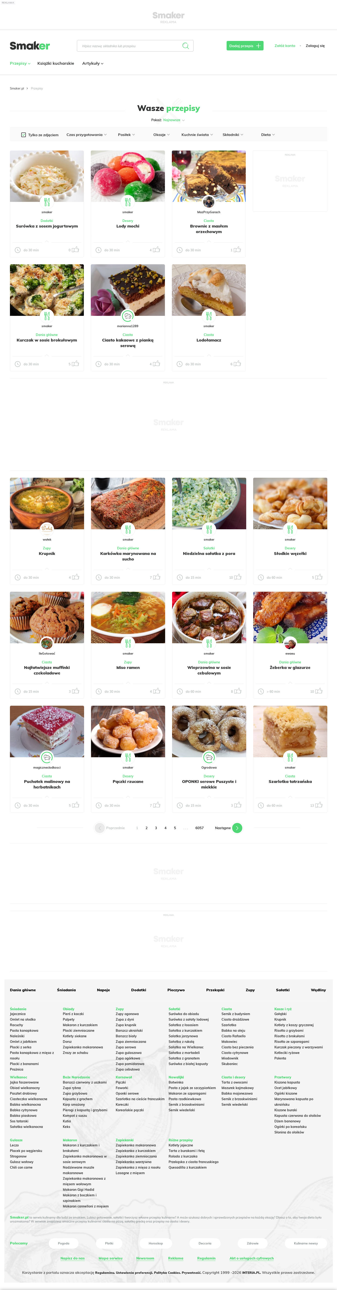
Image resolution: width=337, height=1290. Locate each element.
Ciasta (209, 221)
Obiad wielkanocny (25, 1086)
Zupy (47, 548)
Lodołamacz (208, 340)
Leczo (14, 1144)
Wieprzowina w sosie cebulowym (209, 670)
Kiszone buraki (285, 1108)
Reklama (175, 1257)
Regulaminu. (96, 1270)
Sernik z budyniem (236, 1012)
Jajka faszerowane (24, 1081)
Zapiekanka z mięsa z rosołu (138, 1166)
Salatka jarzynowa (183, 1034)
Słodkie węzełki (290, 553)
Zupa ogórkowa (128, 1057)
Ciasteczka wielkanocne (28, 1097)
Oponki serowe (127, 1092)
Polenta (280, 1057)
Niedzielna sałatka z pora (209, 553)
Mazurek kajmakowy (238, 1086)
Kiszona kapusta (287, 1081)
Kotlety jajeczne (181, 1144)
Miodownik (230, 1057)
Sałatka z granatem (184, 1057)
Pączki (121, 1081)
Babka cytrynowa (23, 1108)
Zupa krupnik (126, 1023)
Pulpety (69, 1018)
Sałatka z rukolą (181, 1040)
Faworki (122, 1086)
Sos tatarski (19, 1120)
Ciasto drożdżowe (235, 1018)
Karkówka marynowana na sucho (128, 556)
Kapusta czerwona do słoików (297, 1114)
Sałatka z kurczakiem (185, 1029)
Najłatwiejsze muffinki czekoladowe (47, 670)
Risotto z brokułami (289, 1034)
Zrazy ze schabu (75, 1051)
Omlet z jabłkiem (23, 1040)
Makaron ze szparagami (187, 1092)
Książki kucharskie (55, 68)
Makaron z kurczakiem (80, 1023)
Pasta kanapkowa (24, 1029)
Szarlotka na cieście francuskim (140, 1097)
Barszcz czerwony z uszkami (85, 1081)
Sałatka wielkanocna (26, 1125)
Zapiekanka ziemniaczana (136, 1155)
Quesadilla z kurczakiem (188, 1166)
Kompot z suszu (75, 1114)
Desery (127, 221)
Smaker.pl (17, 88)
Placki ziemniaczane (78, 1029)
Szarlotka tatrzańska (290, 781)
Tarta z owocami (235, 1081)
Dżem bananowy (287, 1120)
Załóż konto (285, 50)
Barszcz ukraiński (129, 1029)
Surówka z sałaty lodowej (189, 1018)
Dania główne (47, 335)
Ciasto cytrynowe (235, 1051)
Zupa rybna (72, 1086)
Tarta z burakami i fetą (187, 1149)
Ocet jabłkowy (285, 1086)
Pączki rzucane (128, 781)
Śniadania (66, 990)
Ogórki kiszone (285, 1092)
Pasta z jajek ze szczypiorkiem (192, 1086)
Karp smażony (74, 1103)
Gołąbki (280, 1012)
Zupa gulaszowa (129, 1051)
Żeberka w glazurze (290, 667)
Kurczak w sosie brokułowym (46, 342)
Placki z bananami (24, 1062)
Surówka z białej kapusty (188, 1062)
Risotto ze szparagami (291, 1040)
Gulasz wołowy (21, 1160)
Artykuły (92, 68)
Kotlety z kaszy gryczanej (294, 1023)
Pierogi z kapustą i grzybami (85, 1108)
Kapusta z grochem (78, 1097)
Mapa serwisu (110, 1257)
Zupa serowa (126, 1046)
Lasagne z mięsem (130, 1171)
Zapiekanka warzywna (134, 1160)
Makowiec (229, 1040)
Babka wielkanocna (25, 1103)
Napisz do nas (72, 1257)
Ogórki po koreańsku (290, 1125)
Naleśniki (17, 1034)
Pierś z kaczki (73, 1012)
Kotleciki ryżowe (287, 1051)
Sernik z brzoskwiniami (186, 1103)
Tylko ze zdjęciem (43, 135)
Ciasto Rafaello (234, 1034)
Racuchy (16, 1023)
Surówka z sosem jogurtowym (46, 228)
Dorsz (67, 1040)
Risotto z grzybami (289, 1029)
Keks (66, 1125)
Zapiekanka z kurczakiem (136, 1149)
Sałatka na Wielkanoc (186, 1046)
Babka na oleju (233, 1029)
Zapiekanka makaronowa (83, 1046)
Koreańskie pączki (130, 1108)
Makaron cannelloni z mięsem (86, 1205)
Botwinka (176, 1081)
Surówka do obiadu (184, 1012)
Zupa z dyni (125, 1018)
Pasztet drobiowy (23, 1092)
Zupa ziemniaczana (131, 1040)
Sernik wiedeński (182, 1108)
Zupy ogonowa (127, 1012)
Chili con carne (21, 1166)
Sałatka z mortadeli (184, 1051)
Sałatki (209, 548)
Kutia (67, 1120)
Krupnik (47, 553)
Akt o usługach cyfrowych (251, 1257)
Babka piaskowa (23, 1114)
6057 (199, 828)
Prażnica (16, 1068)
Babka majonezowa (237, 1092)
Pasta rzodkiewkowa (185, 1097)
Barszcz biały (126, 1034)
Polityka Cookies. (169, 1270)
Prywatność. (197, 1270)
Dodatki (47, 221)
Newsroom (145, 1257)
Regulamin (205, 1257)
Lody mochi (127, 226)
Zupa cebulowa (128, 1068)
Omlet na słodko (23, 1018)
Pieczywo (175, 990)
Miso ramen (128, 667)
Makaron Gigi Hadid (78, 1188)
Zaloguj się (315, 50)
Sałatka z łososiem (183, 1023)
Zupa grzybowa (75, 1092)
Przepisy (19, 68)
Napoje (103, 990)
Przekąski (214, 990)
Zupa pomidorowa (130, 1062)
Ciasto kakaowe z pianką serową (127, 342)
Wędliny (316, 990)
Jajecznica (18, 1012)
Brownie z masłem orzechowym (208, 228)
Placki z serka (20, 1046)
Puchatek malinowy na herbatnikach (47, 784)
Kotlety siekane (75, 1034)
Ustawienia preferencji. (130, 1270)
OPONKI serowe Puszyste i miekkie (209, 784)
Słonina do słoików (289, 1131)
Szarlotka (229, 1023)
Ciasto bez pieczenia (238, 1046)
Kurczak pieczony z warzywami (298, 1046)
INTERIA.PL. (260, 1270)
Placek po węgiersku (26, 1149)
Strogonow (18, 1155)
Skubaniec (230, 1062)
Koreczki (122, 1103)
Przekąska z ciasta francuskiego (194, 1160)
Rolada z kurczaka (183, 1155)
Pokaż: (168, 120)
